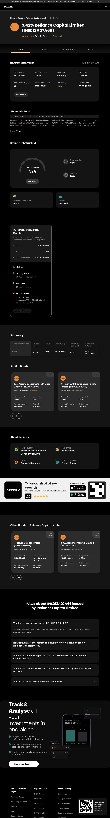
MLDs (13, 811)
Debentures (62, 793)
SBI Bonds (38, 803)
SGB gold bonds (64, 798)
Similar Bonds (68, 49)
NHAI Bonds (39, 793)
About (20, 49)
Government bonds (65, 812)
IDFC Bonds (39, 808)
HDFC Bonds (39, 812)
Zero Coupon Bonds (19, 801)
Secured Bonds (17, 815)
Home (12, 18)
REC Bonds (38, 798)
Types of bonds (64, 808)
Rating (44, 49)
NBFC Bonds (16, 806)
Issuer (91, 49)
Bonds (20, 18)
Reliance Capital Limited (36, 18)
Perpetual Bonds (17, 796)
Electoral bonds (64, 803)
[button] (20, 790)
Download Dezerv (24, 763)
